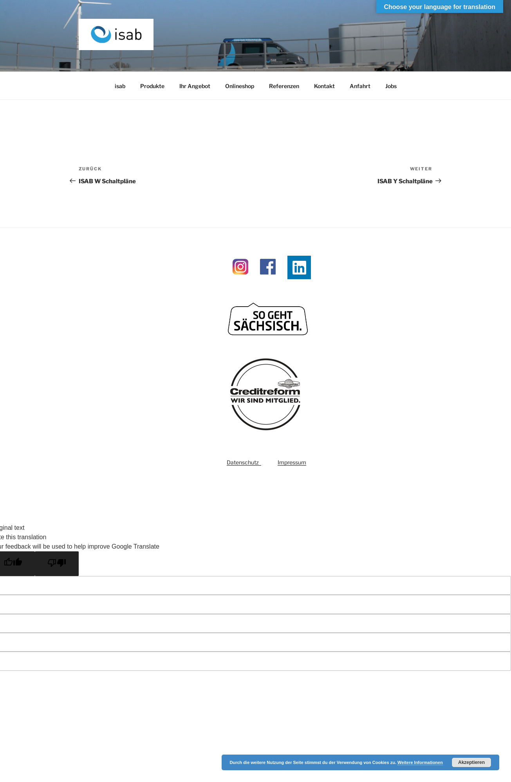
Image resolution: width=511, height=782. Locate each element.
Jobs (391, 86)
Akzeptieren (471, 762)
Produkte (152, 86)
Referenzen (284, 86)
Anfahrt (360, 86)
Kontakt (324, 86)
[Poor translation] (57, 563)
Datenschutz (244, 462)
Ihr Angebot (194, 86)
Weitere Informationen (420, 762)
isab (120, 86)
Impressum (292, 462)
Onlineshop (239, 86)
